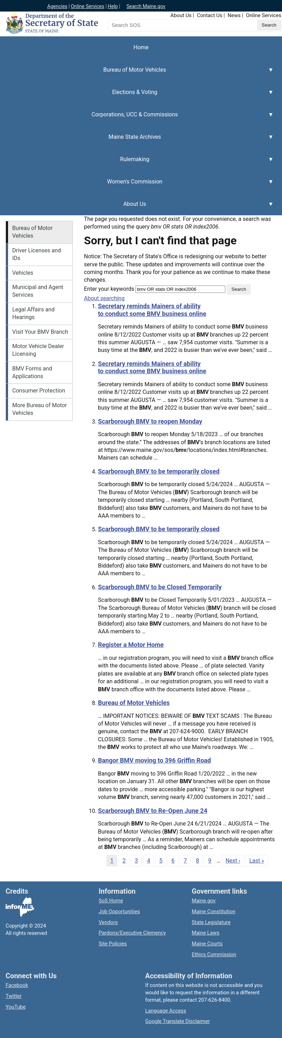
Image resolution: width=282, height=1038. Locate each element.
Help (113, 6)
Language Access (165, 1011)
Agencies (57, 6)
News (234, 15)
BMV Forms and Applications (32, 372)
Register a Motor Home (131, 644)
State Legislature (211, 922)
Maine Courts (207, 943)
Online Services (87, 6)
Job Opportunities (119, 911)
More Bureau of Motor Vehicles (39, 409)
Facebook (17, 985)
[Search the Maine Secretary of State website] (145, 25)
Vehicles (22, 272)
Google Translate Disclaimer (177, 1021)
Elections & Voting (137, 96)
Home (140, 47)
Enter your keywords (109, 289)
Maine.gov (204, 901)
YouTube (16, 1007)
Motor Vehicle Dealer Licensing (38, 350)
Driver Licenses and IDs (36, 254)
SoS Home (111, 901)
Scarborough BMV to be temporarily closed (158, 471)
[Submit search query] (269, 25)
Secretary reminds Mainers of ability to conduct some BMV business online (152, 309)
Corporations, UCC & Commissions (137, 118)
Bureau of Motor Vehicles (137, 73)
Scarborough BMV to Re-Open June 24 (152, 810)
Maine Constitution (213, 911)
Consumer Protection (38, 390)
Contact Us (210, 15)
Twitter (14, 996)
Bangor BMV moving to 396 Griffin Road (154, 760)
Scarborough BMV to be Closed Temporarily (160, 587)
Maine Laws (205, 933)
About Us (180, 15)
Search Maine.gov (145, 6)
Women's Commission (137, 185)
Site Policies (113, 943)
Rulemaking (137, 163)
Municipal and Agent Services (37, 291)
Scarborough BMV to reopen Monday (150, 421)
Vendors (108, 922)
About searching (104, 298)
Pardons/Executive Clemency (132, 933)
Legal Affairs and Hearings (33, 313)
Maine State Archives (137, 141)
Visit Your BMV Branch (40, 332)
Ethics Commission (214, 954)
